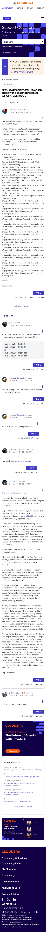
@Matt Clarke (31, 516)
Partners (29, 8)
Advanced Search (9, 53)
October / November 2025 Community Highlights (21, 777)
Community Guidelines (14, 858)
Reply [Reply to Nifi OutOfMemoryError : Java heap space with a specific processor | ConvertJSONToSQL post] (38, 292)
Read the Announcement (21, 71)
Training (19, 8)
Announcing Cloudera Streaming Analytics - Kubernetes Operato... (19, 784)
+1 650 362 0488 (28, 911)
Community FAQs (11, 863)
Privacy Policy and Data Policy (23, 917)
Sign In (7, 18)
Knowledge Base (11, 887)
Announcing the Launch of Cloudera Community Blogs (23, 770)
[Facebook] (3, 899)
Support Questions (11, 80)
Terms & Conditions (8, 917)
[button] (42, 117)
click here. (22, 927)
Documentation (10, 881)
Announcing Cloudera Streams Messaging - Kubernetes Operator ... (19, 793)
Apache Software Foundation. (28, 924)
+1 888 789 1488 (14, 908)
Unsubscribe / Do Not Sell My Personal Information (17, 919)
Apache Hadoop (16, 922)
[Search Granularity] (23, 41)
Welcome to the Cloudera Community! (17, 801)
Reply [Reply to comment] (38, 364)
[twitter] (8, 899)
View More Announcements (23, 807)
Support (40, 8)
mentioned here (16, 506)
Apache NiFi (14, 103)
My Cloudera (9, 869)
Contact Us (9, 903)
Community (7, 8)
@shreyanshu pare (24, 461)
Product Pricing (10, 894)
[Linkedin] (14, 899)
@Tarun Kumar (7, 493)
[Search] (23, 46)
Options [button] (8, 84)
